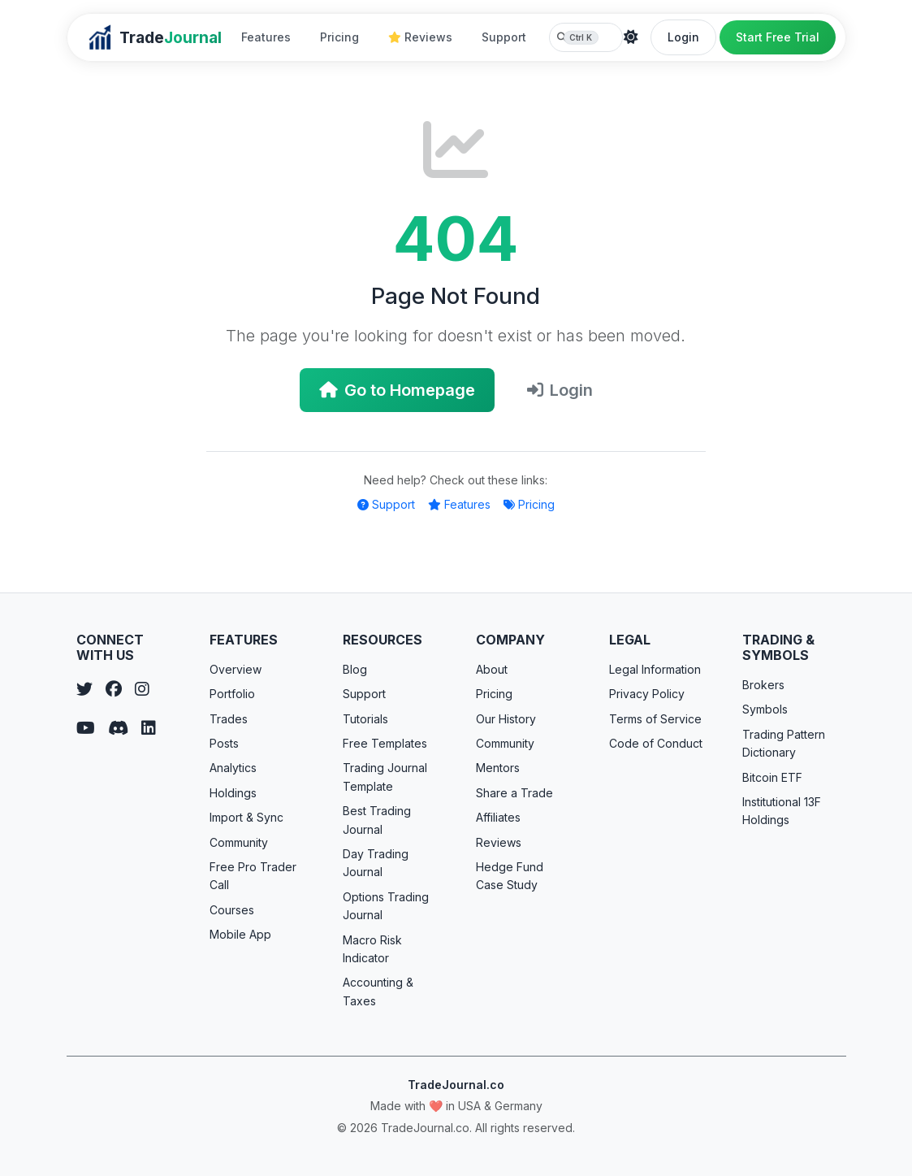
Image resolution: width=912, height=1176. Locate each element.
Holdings (233, 793)
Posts (224, 743)
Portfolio (232, 694)
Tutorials (365, 719)
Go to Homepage (397, 390)
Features (266, 37)
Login (683, 37)
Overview (235, 669)
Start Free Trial (777, 37)
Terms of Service (655, 719)
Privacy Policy (647, 694)
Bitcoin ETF (772, 777)
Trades (229, 719)
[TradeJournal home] (154, 37)
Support (504, 37)
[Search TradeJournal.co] (586, 37)
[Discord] (118, 728)
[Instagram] (142, 689)
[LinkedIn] (148, 728)
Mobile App (240, 934)
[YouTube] (85, 728)
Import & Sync (246, 817)
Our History (506, 719)
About (492, 669)
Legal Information (655, 669)
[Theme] (631, 37)
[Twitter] (84, 689)
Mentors (498, 768)
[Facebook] (114, 689)
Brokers (763, 685)
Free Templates (385, 743)
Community (239, 842)
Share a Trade (514, 793)
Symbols (765, 709)
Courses (232, 910)
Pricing (339, 37)
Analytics (233, 768)
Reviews (420, 37)
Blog (355, 669)
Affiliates (498, 817)
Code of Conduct (655, 743)
